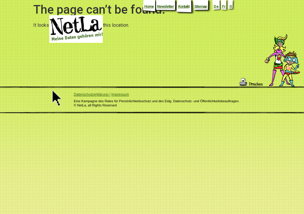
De (216, 6)
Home (149, 6)
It (230, 6)
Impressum (120, 94)
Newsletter (165, 6)
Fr (224, 6)
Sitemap (200, 6)
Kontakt (183, 6)
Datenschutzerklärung (92, 94)
